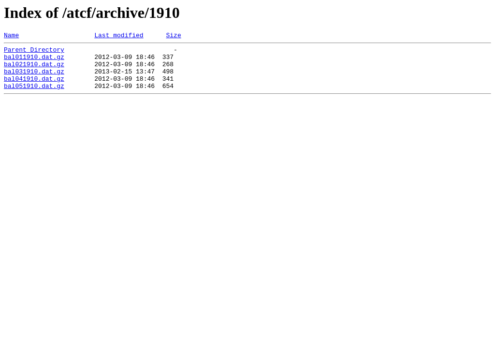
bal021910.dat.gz (34, 69)
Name (11, 36)
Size (173, 36)
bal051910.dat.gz (34, 95)
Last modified (118, 36)
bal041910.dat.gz (34, 87)
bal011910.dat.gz (34, 61)
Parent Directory (34, 52)
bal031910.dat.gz (34, 78)
